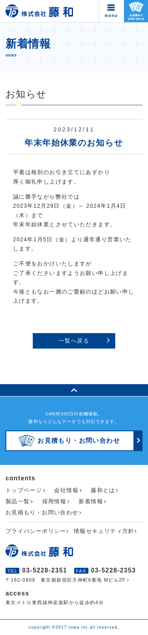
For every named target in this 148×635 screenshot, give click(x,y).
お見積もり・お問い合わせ (42, 512)
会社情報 (66, 490)
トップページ (24, 490)
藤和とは (103, 490)
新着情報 (91, 501)
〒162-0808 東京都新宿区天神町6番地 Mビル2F (66, 580)
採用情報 (54, 501)
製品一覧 (18, 501)
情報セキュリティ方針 (104, 531)
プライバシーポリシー (36, 531)
